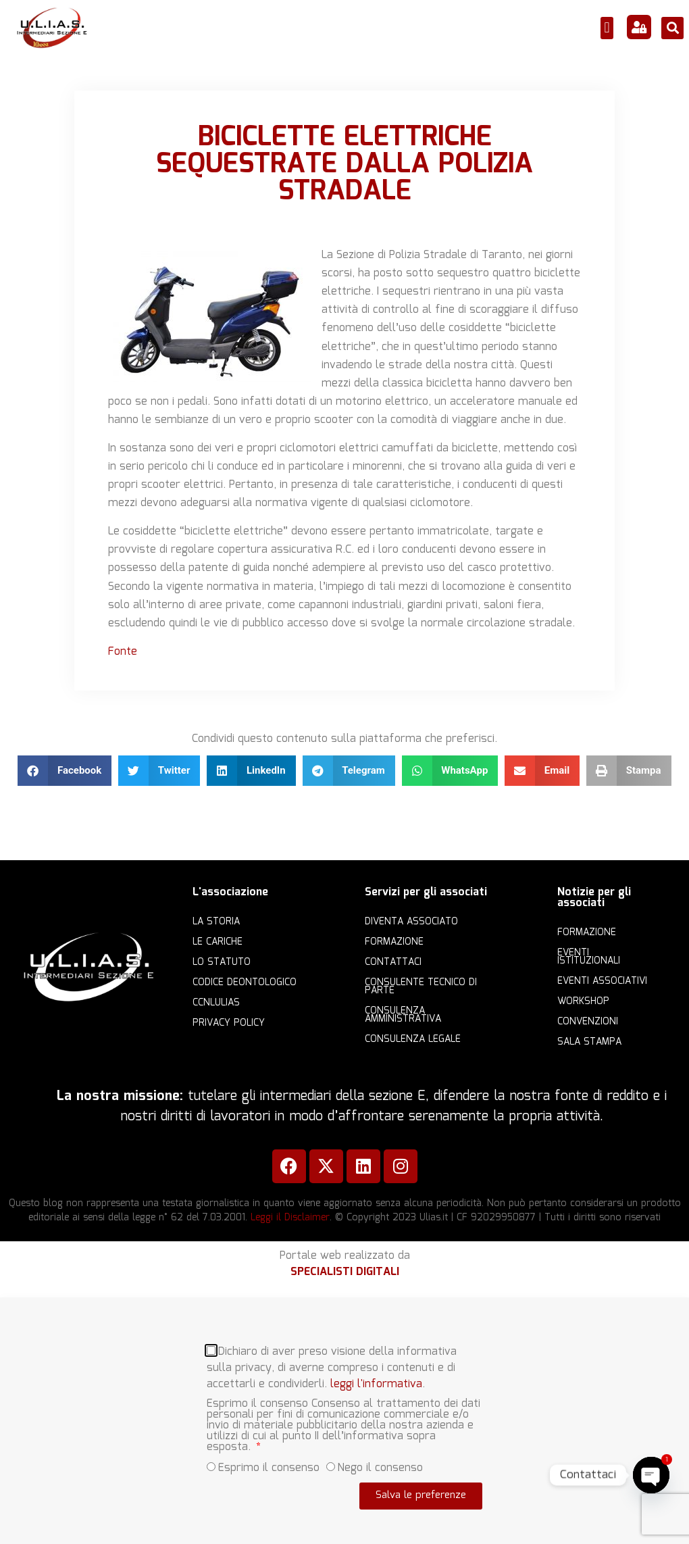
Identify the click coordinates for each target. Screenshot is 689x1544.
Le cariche (218, 942)
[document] (344, 1420)
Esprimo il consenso (269, 1463)
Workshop (583, 1001)
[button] (607, 28)
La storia (216, 921)
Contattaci (393, 962)
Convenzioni (587, 1021)
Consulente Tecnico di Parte (421, 986)
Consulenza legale (413, 1039)
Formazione (394, 942)
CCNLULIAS (216, 1002)
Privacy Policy (229, 1023)
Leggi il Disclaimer (290, 1217)
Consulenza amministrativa (403, 1014)
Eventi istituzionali (588, 956)
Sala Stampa (589, 1042)
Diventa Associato (411, 921)
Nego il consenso (380, 1463)
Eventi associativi (602, 981)
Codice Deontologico (245, 982)
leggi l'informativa (376, 1379)
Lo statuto (222, 962)
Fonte (122, 651)
